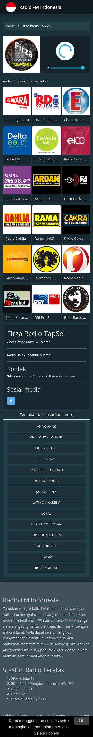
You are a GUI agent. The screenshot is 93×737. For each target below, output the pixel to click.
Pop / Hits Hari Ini (46, 535)
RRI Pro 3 (42, 317)
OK (82, 721)
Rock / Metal (46, 568)
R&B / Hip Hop (46, 546)
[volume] (67, 68)
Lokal (46, 513)
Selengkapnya (46, 733)
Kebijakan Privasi (16, 715)
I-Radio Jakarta (17, 119)
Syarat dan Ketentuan (52, 715)
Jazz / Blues (46, 492)
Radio (10, 26)
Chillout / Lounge (46, 437)
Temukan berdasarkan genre (46, 414)
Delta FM (12, 159)
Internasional (46, 481)
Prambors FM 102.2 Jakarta (56, 278)
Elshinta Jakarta (76, 119)
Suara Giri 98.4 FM (20, 198)
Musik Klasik (46, 448)
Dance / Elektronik (47, 470)
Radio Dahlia (15, 238)
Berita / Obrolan (46, 524)
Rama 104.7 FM (47, 238)
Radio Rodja (74, 278)
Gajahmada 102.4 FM (22, 278)
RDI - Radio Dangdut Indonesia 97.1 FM (42, 683)
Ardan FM (42, 198)
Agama (46, 557)
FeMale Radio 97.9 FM (52, 159)
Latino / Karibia (46, 502)
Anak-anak (46, 426)
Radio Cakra (74, 238)
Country (46, 459)
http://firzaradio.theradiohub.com (49, 376)
